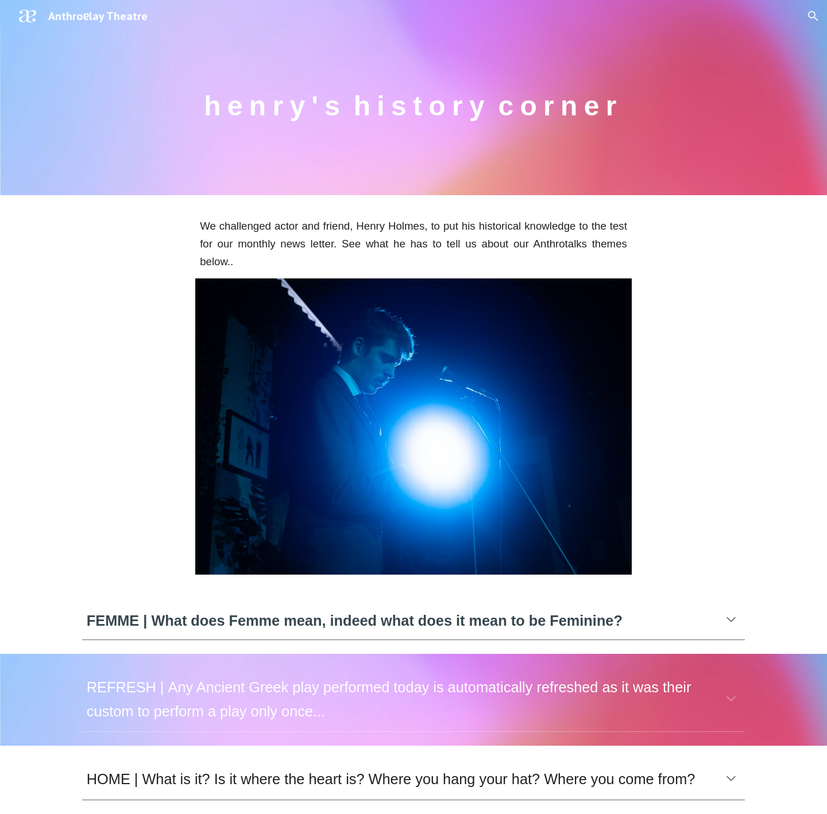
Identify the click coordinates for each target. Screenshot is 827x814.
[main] (413, 97)
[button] (813, 16)
